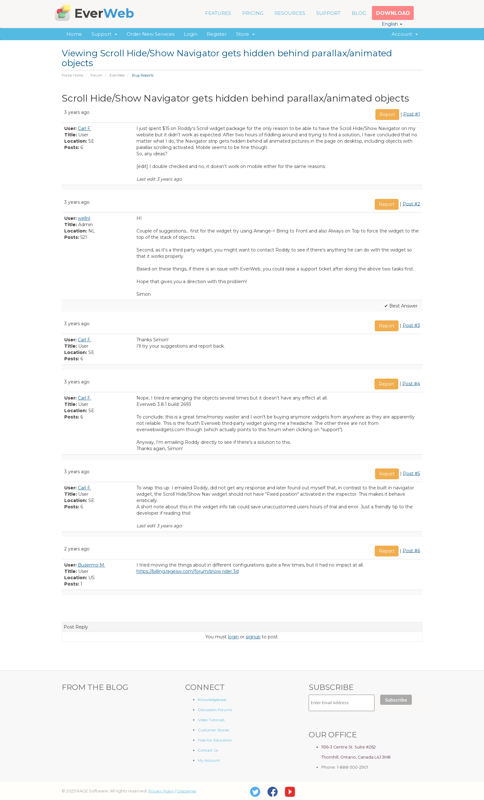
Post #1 (411, 114)
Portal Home (72, 75)
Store (245, 34)
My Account (209, 760)
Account (405, 34)
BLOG (359, 13)
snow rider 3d (224, 571)
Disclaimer (187, 791)
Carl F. (84, 128)
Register (217, 34)
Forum (96, 75)
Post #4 (411, 383)
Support (104, 34)
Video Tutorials (211, 719)
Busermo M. (91, 565)
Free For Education (215, 740)
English (392, 24)
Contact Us (208, 750)
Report (387, 114)
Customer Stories (213, 730)
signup (253, 637)
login (233, 637)
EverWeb (117, 75)
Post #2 (411, 204)
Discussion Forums (215, 709)
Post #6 (411, 550)
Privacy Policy (161, 791)
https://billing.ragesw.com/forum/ (172, 571)
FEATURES (218, 13)
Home (74, 34)
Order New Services (150, 34)
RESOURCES (289, 13)
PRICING (252, 13)
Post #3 (411, 325)
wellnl (84, 218)
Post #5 (411, 473)
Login (190, 34)
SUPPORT (328, 13)
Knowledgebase (212, 699)
